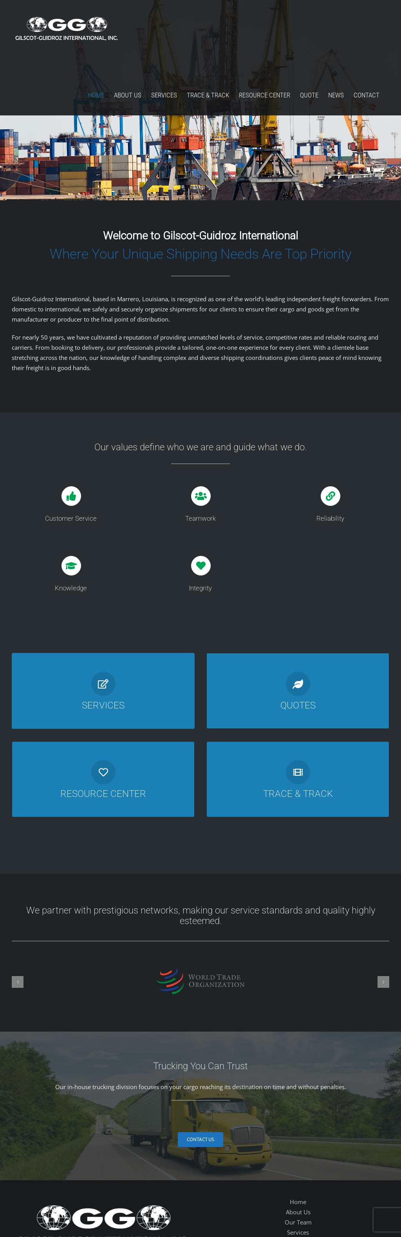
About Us (298, 1212)
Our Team (298, 1222)
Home (298, 1202)
